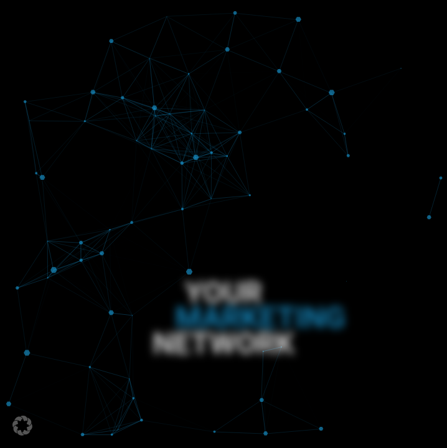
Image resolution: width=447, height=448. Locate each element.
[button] (22, 425)
